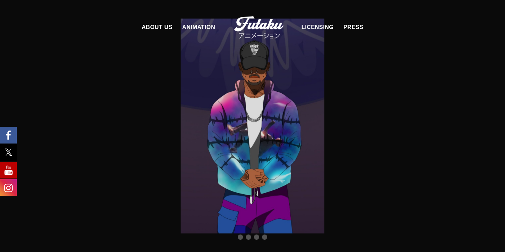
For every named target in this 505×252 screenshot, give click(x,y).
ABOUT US (157, 27)
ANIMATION (198, 27)
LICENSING (318, 27)
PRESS (353, 27)
